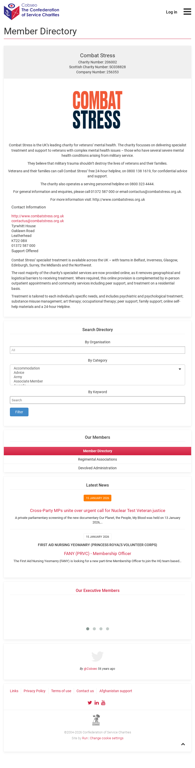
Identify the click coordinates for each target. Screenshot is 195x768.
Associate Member (94, 381)
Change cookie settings (107, 738)
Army (94, 377)
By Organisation (97, 342)
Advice (94, 373)
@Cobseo (90, 669)
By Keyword (97, 392)
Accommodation (94, 368)
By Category (97, 360)
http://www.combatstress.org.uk (37, 216)
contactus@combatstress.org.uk (37, 221)
